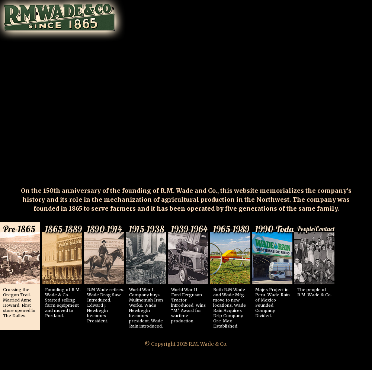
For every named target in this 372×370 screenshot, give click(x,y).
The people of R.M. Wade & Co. (315, 259)
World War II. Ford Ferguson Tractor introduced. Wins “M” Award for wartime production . (189, 272)
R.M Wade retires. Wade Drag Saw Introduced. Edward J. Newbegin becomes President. (105, 272)
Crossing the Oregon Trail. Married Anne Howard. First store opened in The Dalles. (21, 270)
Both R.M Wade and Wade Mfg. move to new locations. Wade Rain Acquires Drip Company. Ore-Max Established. (231, 275)
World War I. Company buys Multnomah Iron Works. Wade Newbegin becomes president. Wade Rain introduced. (147, 275)
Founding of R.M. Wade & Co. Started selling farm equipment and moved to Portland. (63, 270)
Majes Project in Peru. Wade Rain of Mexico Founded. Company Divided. (273, 270)
